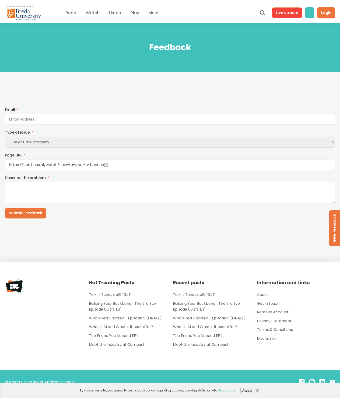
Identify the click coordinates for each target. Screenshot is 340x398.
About (262, 294)
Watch (93, 13)
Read (71, 13)
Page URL (13, 155)
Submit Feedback (25, 213)
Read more (227, 390)
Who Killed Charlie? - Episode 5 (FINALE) (125, 318)
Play (134, 13)
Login (326, 12)
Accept (247, 390)
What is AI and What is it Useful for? (121, 326)
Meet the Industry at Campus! (116, 344)
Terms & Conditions (275, 329)
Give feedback (334, 228)
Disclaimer (266, 338)
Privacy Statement (274, 321)
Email (10, 109)
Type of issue (17, 132)
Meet (153, 13)
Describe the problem (25, 177)
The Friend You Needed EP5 (114, 335)
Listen (115, 13)
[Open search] (262, 12)
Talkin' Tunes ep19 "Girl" (110, 294)
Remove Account (273, 312)
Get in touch (268, 303)
